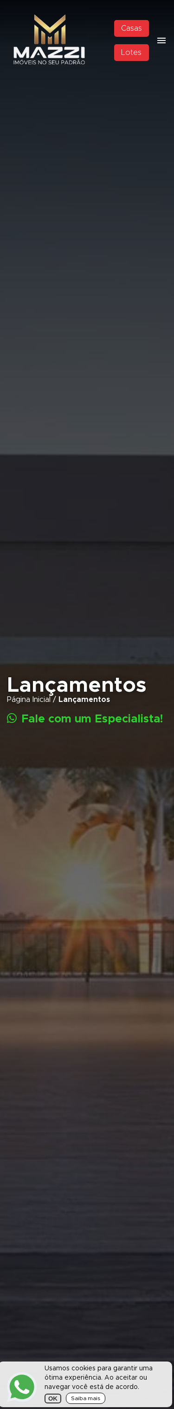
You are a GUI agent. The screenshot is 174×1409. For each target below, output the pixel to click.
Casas (131, 28)
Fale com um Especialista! (85, 719)
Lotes (131, 52)
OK (53, 1398)
